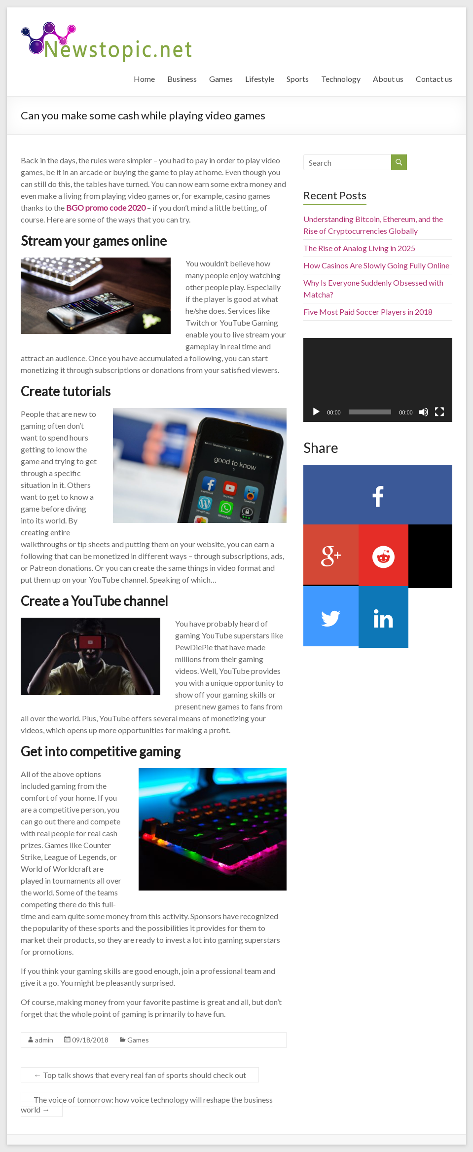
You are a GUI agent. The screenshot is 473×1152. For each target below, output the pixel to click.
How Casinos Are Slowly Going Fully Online (376, 265)
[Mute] (424, 412)
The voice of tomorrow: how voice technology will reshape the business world (147, 1104)
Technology (341, 78)
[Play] (316, 412)
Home (144, 78)
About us (388, 78)
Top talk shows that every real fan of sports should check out (140, 1074)
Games (221, 78)
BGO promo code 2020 (106, 207)
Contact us (434, 78)
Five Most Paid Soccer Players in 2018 (368, 311)
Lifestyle (259, 78)
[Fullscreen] (439, 412)
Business (182, 78)
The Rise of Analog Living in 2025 (359, 248)
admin (44, 1040)
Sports (298, 78)
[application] (377, 380)
